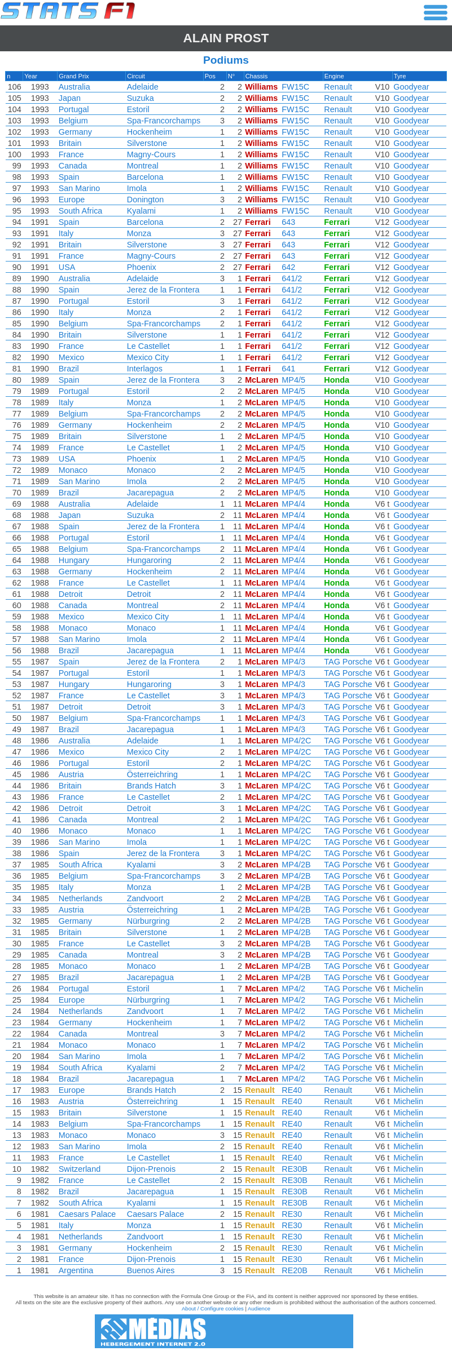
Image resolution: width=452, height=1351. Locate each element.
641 (290, 368)
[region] (226, 676)
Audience (259, 1308)
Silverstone (146, 143)
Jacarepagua (149, 492)
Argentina (75, 1270)
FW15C (297, 86)
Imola (136, 188)
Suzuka (139, 98)
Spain (68, 176)
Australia (73, 86)
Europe (71, 199)
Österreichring (151, 774)
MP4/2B (297, 864)
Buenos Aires (150, 1270)
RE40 (293, 1090)
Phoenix (141, 267)
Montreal (142, 165)
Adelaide (142, 86)
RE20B (296, 1270)
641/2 (293, 278)
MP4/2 (295, 988)
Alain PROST (226, 38)
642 (290, 267)
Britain (69, 143)
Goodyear (413, 86)
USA (66, 267)
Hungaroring (148, 560)
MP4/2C (298, 740)
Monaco (72, 470)
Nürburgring (147, 920)
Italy (65, 233)
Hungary (73, 560)
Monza (138, 233)
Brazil (68, 368)
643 (290, 222)
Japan (69, 98)
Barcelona (144, 176)
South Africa (80, 210)
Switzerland (78, 1168)
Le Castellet (147, 346)
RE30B (296, 1168)
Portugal (73, 109)
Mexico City (147, 357)
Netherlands (80, 898)
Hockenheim (149, 131)
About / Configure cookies (213, 1308)
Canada (72, 165)
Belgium (72, 120)
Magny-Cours (150, 154)
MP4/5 (295, 379)
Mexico (71, 357)
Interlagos (144, 368)
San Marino (78, 188)
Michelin (410, 988)
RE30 (293, 1214)
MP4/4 (295, 503)
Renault (340, 86)
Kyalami (140, 210)
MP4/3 (295, 661)
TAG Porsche (350, 661)
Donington (145, 199)
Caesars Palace (86, 1214)
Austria (70, 774)
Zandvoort (144, 898)
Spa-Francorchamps (163, 120)
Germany (74, 131)
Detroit (69, 594)
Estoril (137, 109)
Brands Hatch (150, 785)
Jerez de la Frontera (162, 289)
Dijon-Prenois (150, 1168)
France (70, 154)
